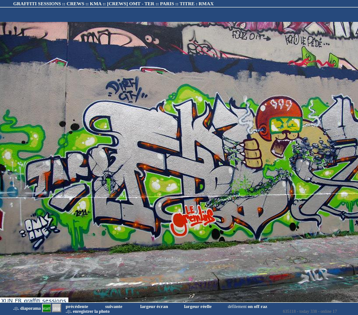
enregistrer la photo (91, 311)
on (250, 306)
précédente (77, 306)
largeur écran (154, 306)
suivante (113, 306)
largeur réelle (198, 306)
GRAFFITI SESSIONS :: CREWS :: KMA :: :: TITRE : (113, 3)
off (256, 306)
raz (264, 306)
